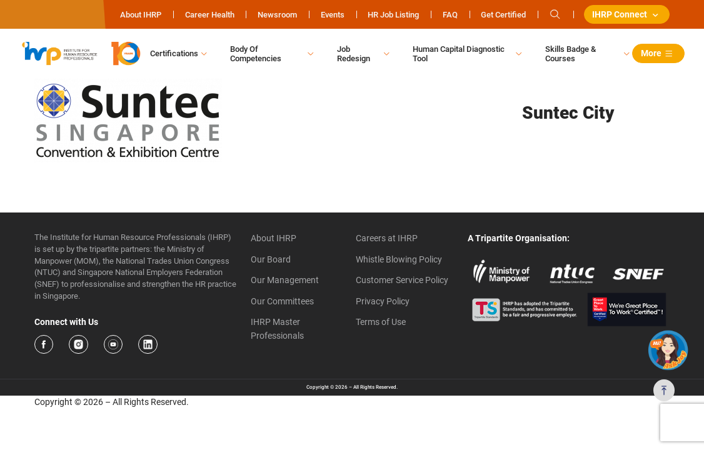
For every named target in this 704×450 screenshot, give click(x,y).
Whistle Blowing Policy (399, 259)
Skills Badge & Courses (570, 53)
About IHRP (140, 14)
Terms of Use (381, 323)
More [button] (658, 54)
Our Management (285, 281)
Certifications (174, 54)
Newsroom (276, 14)
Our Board (271, 259)
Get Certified (502, 14)
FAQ (448, 14)
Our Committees (282, 302)
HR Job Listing (392, 14)
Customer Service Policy (402, 281)
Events (331, 14)
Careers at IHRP (387, 239)
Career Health (208, 14)
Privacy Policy (383, 302)
